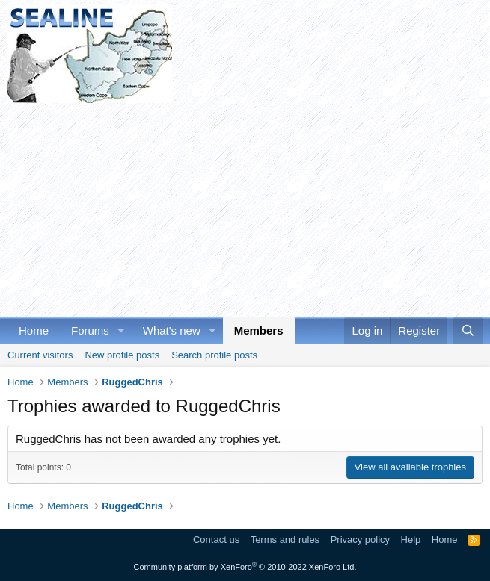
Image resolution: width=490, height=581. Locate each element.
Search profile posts (214, 355)
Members (259, 330)
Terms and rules (285, 539)
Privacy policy (360, 539)
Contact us (216, 539)
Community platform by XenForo (245, 566)
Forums (90, 330)
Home (34, 330)
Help (411, 539)
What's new (171, 330)
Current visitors (40, 355)
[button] (121, 330)
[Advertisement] (245, 207)
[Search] (468, 330)
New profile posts (122, 355)
